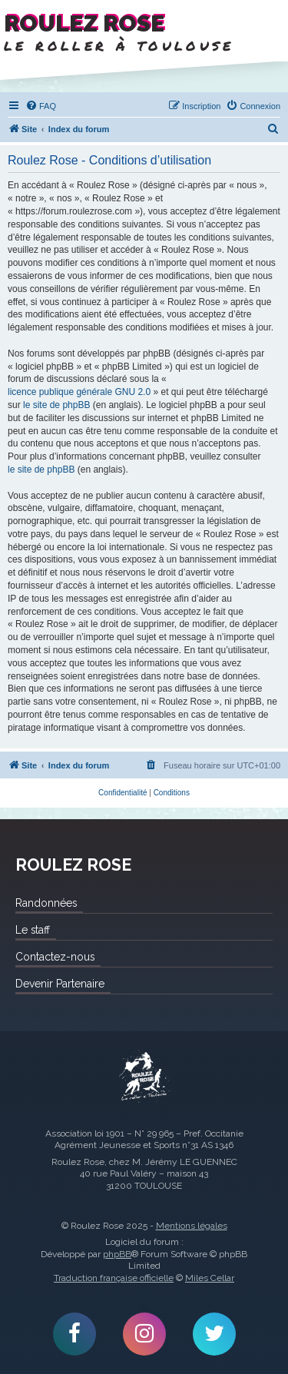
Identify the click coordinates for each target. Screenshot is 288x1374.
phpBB (117, 1254)
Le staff (32, 930)
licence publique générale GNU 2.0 (79, 392)
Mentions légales (191, 1225)
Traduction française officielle (114, 1278)
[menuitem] (40, 106)
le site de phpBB (56, 405)
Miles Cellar (209, 1278)
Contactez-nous (54, 957)
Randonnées (46, 903)
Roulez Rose (144, 1077)
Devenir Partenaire (59, 983)
